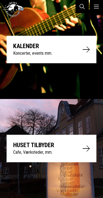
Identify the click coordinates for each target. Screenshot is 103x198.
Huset (15, 9)
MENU (96, 6)
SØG (82, 6)
